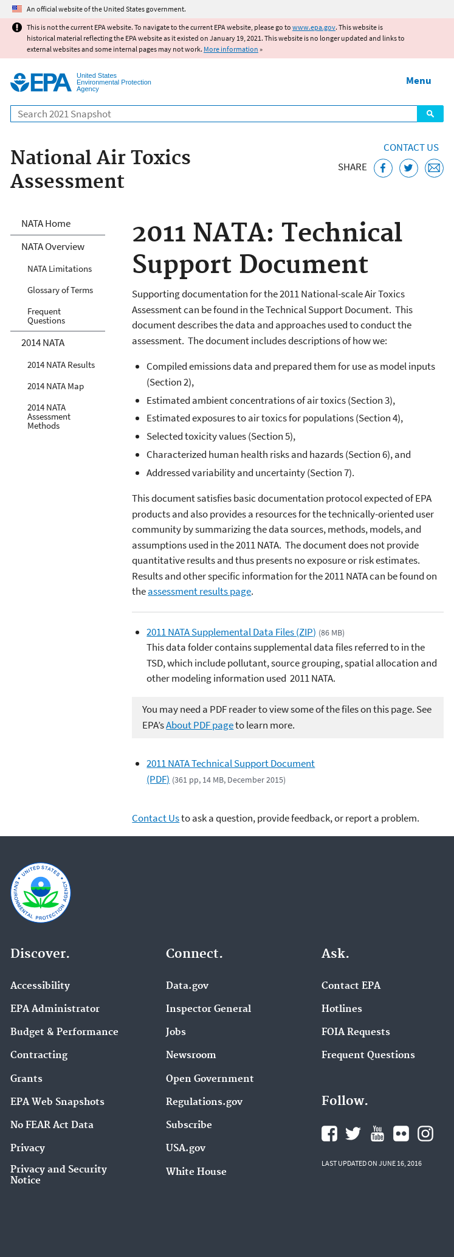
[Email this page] (434, 168)
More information (231, 49)
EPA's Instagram (425, 1133)
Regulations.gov (204, 1102)
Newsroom (191, 1055)
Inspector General (208, 1009)
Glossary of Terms (60, 290)
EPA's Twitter (353, 1133)
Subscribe (189, 1125)
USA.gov (185, 1148)
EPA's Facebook (329, 1133)
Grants (26, 1079)
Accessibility (40, 986)
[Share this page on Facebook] (383, 168)
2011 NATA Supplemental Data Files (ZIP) (231, 632)
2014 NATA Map (55, 386)
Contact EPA (351, 986)
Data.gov (187, 986)
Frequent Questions (46, 315)
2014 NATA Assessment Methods (49, 416)
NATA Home (46, 223)
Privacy (27, 1148)
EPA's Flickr (401, 1133)
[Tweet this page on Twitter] (408, 168)
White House (196, 1172)
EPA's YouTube (377, 1133)
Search (430, 113)
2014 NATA (42, 342)
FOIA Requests (356, 1032)
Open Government (210, 1079)
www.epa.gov (313, 27)
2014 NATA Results (61, 364)
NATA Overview (52, 246)
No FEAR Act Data (52, 1125)
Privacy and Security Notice (58, 1175)
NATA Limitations (59, 268)
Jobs (176, 1032)
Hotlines (342, 1009)
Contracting (38, 1055)
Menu (419, 80)
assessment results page (199, 591)
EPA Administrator (55, 1009)
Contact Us (411, 147)
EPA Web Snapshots (57, 1102)
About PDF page (199, 725)
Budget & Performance (64, 1032)
